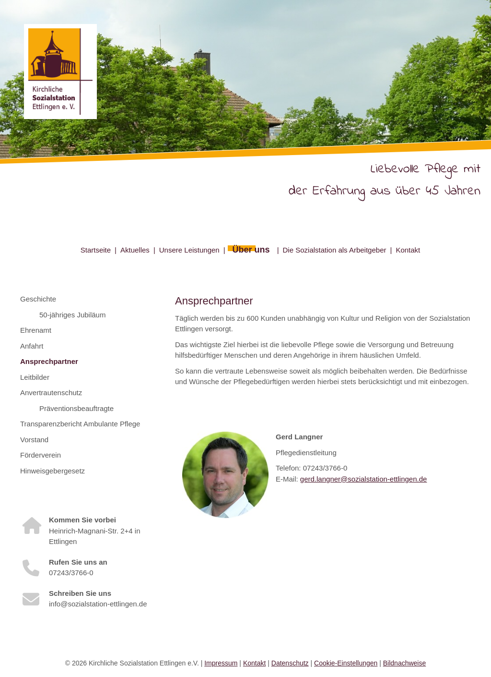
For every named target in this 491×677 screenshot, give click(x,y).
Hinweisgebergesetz (52, 471)
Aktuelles (135, 250)
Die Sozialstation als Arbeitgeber (334, 250)
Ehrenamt (35, 330)
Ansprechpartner (49, 361)
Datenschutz (290, 663)
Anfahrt (31, 346)
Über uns (251, 249)
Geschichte (38, 299)
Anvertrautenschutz (51, 392)
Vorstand (34, 439)
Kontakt (408, 250)
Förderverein (40, 455)
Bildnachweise (404, 663)
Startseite (96, 250)
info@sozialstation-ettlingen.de (98, 604)
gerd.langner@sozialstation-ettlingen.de (363, 479)
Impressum (220, 663)
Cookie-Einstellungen (345, 663)
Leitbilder (34, 377)
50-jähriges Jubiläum (72, 315)
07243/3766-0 (71, 572)
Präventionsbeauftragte (76, 408)
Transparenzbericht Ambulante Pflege (80, 424)
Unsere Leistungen (189, 250)
